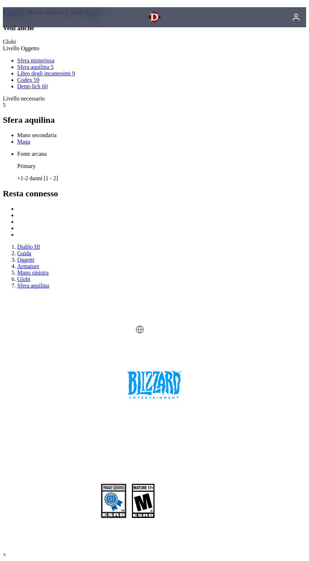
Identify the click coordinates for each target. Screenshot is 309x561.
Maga (23, 142)
